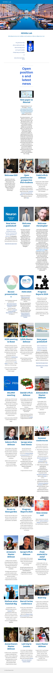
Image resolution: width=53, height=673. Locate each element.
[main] (26, 34)
